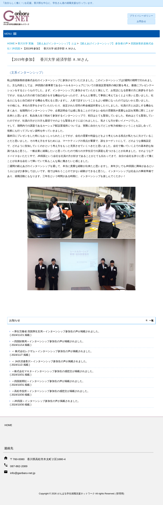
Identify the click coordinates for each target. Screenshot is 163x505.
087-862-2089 (18, 466)
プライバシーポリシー (141, 16)
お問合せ (141, 21)
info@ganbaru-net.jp (22, 473)
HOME (8, 425)
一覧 (151, 320)
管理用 (119, 493)
